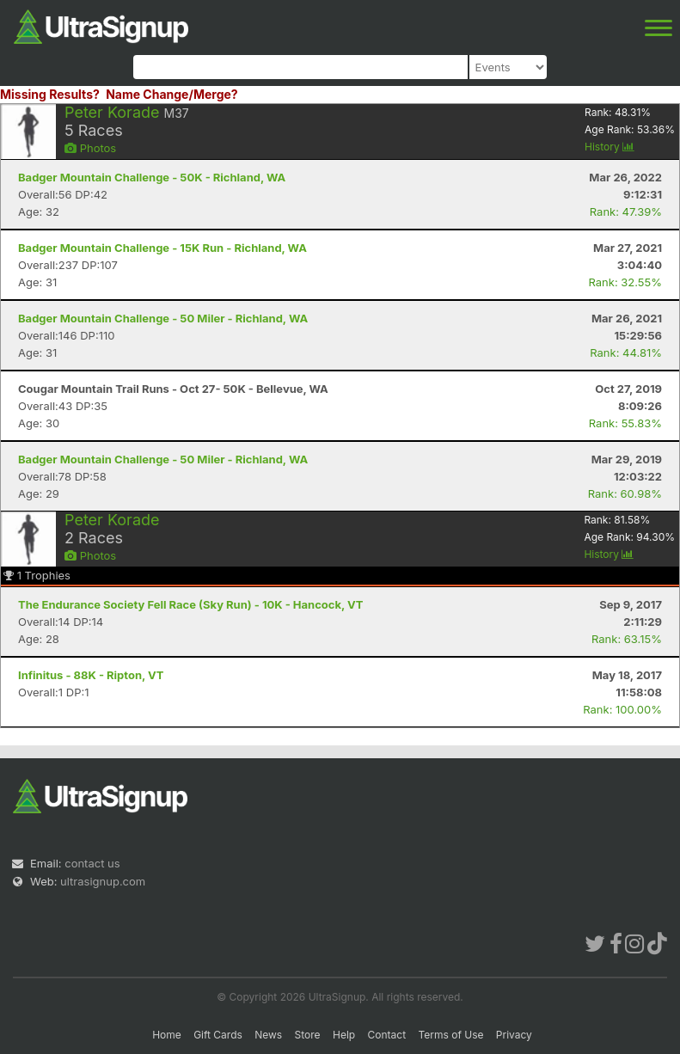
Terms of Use (450, 1034)
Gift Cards (217, 1034)
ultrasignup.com (102, 881)
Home (166, 1034)
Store (308, 1034)
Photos (90, 148)
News (268, 1034)
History (609, 146)
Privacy (514, 1034)
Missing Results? (50, 94)
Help (344, 1034)
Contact (387, 1034)
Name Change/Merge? (172, 94)
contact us (91, 863)
